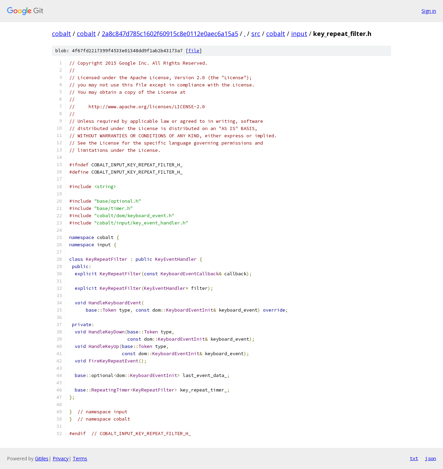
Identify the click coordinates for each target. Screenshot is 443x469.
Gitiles (41, 458)
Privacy (61, 458)
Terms (80, 458)
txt (414, 458)
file (193, 51)
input (299, 33)
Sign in (429, 11)
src (255, 33)
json (430, 458)
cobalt (61, 33)
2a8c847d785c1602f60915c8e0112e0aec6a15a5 (170, 33)
